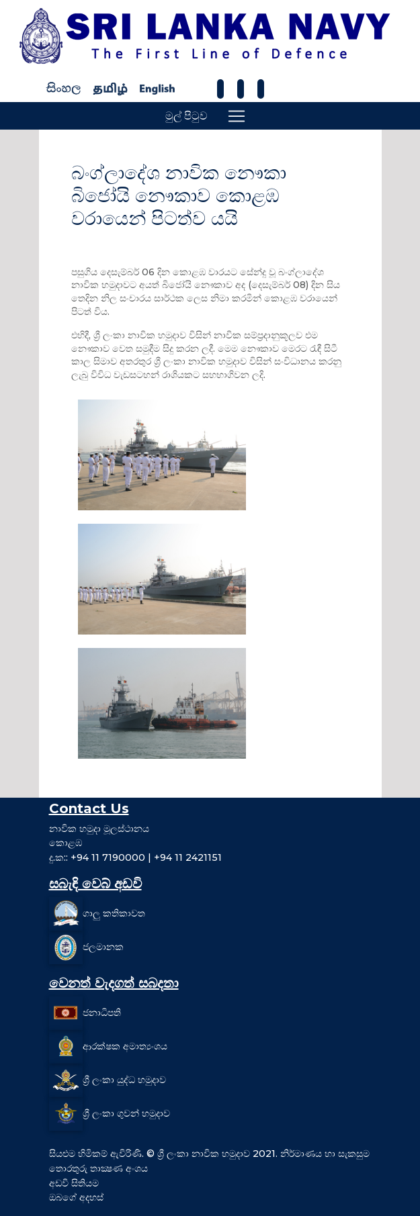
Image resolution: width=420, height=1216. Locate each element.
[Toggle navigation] (236, 116)
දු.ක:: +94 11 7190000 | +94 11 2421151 (135, 857)
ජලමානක (103, 947)
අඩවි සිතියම (74, 1183)
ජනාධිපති (102, 1013)
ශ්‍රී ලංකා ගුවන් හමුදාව (126, 1113)
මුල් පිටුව (186, 115)
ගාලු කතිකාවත (114, 913)
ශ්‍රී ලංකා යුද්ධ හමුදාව (124, 1080)
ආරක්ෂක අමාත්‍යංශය (125, 1046)
